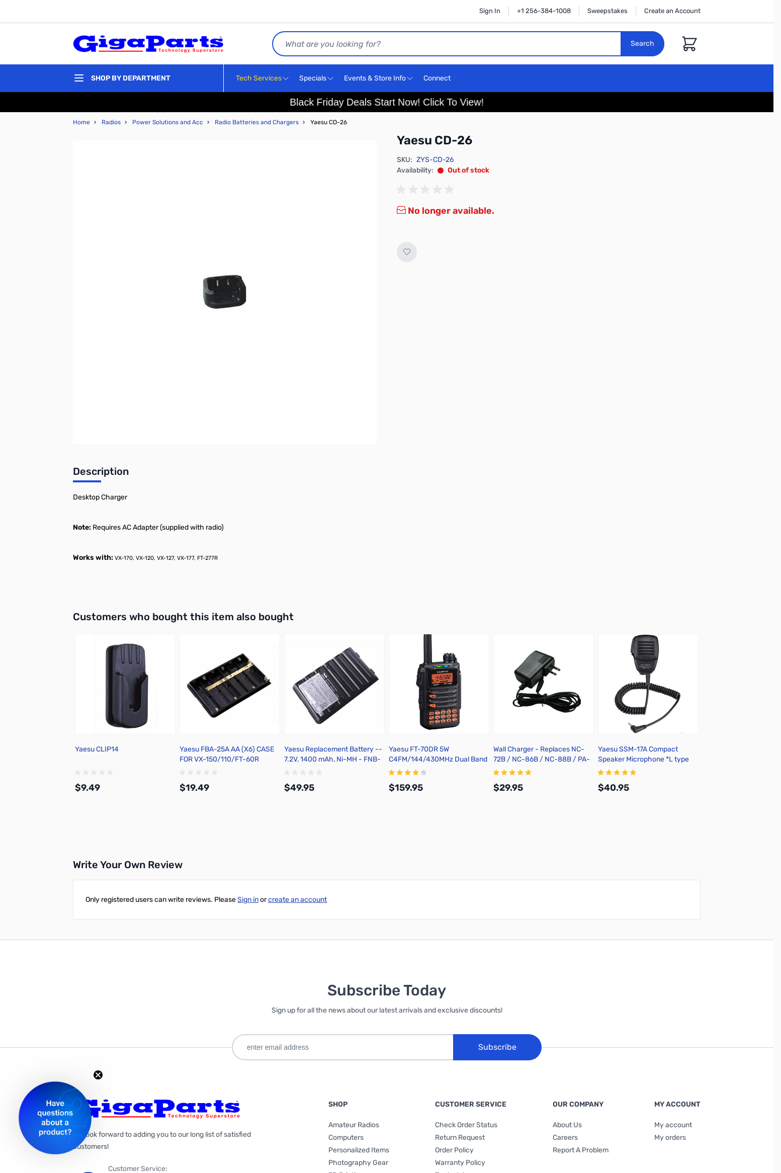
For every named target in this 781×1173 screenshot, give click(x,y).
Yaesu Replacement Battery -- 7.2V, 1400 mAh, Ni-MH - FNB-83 (333, 759)
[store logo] (148, 44)
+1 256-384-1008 (544, 11)
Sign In (489, 11)
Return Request (460, 1137)
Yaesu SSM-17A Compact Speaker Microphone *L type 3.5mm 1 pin (643, 759)
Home (81, 122)
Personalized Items (358, 1150)
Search (642, 43)
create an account (297, 899)
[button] (55, 1118)
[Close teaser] (98, 1075)
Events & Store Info (375, 78)
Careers (565, 1137)
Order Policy (454, 1150)
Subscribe (497, 1047)
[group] (427, 190)
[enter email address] (342, 1047)
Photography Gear (358, 1162)
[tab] (101, 474)
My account (673, 1125)
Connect (438, 79)
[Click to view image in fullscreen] (225, 292)
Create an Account (672, 11)
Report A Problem (581, 1150)
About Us (567, 1125)
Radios (111, 122)
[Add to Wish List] (407, 252)
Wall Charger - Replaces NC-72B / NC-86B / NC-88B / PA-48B (541, 759)
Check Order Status (466, 1125)
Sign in (247, 899)
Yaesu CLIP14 (97, 749)
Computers (346, 1137)
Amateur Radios (353, 1125)
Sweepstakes (607, 11)
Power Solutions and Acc (167, 122)
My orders (670, 1137)
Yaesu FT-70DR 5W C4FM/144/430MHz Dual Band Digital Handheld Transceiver (438, 759)
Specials (312, 78)
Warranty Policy (460, 1162)
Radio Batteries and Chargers (257, 122)
